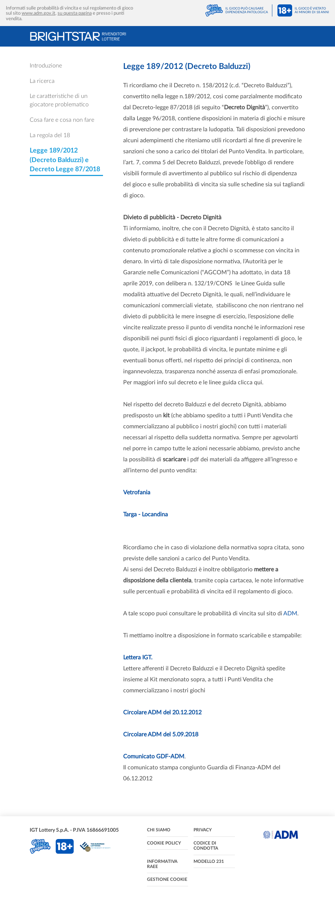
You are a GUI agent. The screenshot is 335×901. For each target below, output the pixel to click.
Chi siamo (158, 830)
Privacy (203, 830)
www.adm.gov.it (38, 13)
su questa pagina (75, 13)
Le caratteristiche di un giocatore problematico (59, 100)
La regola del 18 (50, 135)
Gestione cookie (167, 879)
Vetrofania (136, 492)
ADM (290, 613)
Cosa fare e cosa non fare (62, 120)
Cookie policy (164, 843)
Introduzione (46, 66)
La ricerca (42, 81)
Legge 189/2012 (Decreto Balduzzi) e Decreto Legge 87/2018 (65, 160)
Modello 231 (209, 861)
